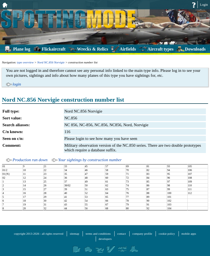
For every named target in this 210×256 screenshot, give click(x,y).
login (17, 84)
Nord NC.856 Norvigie (51, 62)
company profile (142, 233)
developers (105, 238)
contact (121, 233)
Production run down (30, 160)
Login (204, 5)
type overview (25, 62)
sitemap (74, 233)
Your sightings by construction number (90, 160)
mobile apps (189, 233)
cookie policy (167, 233)
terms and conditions (98, 233)
